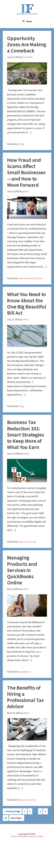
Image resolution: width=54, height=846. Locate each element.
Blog (21, 143)
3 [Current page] (36, 811)
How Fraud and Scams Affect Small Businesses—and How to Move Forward (26, 172)
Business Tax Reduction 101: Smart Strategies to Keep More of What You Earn (25, 434)
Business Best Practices (30, 278)
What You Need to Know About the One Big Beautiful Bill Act (26, 303)
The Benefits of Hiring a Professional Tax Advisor (25, 697)
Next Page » (16, 817)
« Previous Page (12, 811)
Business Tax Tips (27, 541)
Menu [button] (29, 21)
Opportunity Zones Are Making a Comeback (26, 44)
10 (6, 817)
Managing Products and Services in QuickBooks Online (22, 570)
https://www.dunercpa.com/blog (27, 836)
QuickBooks (25, 671)
